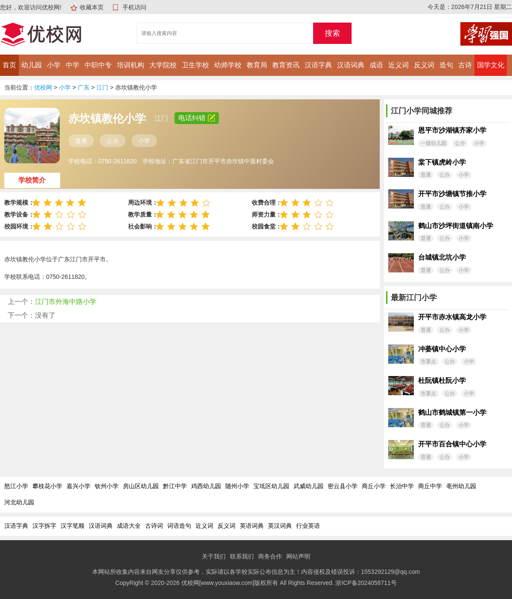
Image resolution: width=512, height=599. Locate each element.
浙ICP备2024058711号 (365, 582)
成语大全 (129, 525)
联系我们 (242, 556)
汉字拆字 (44, 525)
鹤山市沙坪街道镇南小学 (455, 225)
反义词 (424, 65)
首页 (9, 65)
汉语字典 (318, 65)
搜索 (332, 33)
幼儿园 (31, 65)
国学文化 (490, 65)
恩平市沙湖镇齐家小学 (452, 130)
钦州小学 (107, 486)
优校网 (43, 87)
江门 (102, 87)
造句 (446, 65)
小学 (54, 65)
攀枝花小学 (47, 486)
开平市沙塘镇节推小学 (452, 193)
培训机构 (130, 65)
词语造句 (179, 525)
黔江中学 (175, 486)
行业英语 (308, 525)
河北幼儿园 (19, 502)
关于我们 (214, 556)
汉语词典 (350, 65)
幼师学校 (227, 65)
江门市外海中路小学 (65, 301)
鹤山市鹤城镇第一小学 (452, 412)
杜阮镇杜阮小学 (442, 380)
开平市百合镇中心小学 (452, 444)
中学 (72, 65)
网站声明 (298, 556)
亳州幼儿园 (461, 486)
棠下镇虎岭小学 (442, 162)
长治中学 (402, 486)
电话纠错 (196, 118)
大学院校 (163, 65)
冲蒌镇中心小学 (442, 349)
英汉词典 (280, 525)
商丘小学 (374, 486)
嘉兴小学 (78, 486)
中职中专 (98, 65)
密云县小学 (343, 486)
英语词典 (252, 525)
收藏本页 (92, 7)
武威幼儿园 (308, 486)
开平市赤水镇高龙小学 (452, 317)
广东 (84, 87)
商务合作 (270, 556)
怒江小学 (16, 486)
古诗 (465, 65)
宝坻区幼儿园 (271, 486)
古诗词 (154, 525)
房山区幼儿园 (141, 486)
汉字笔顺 (72, 525)
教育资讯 (286, 65)
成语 (376, 65)
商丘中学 (430, 486)
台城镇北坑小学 (442, 257)
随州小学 (237, 486)
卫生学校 (195, 65)
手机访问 (134, 7)
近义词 (398, 65)
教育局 (257, 65)
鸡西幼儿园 (206, 486)
